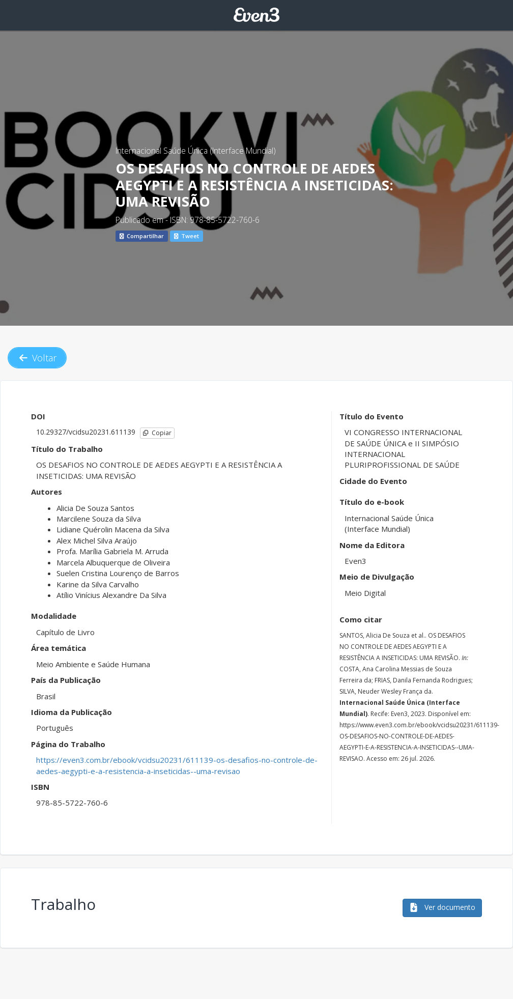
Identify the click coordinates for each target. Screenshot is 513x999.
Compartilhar (142, 236)
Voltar (37, 358)
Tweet (186, 236)
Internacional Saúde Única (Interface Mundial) (196, 150)
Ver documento (442, 907)
